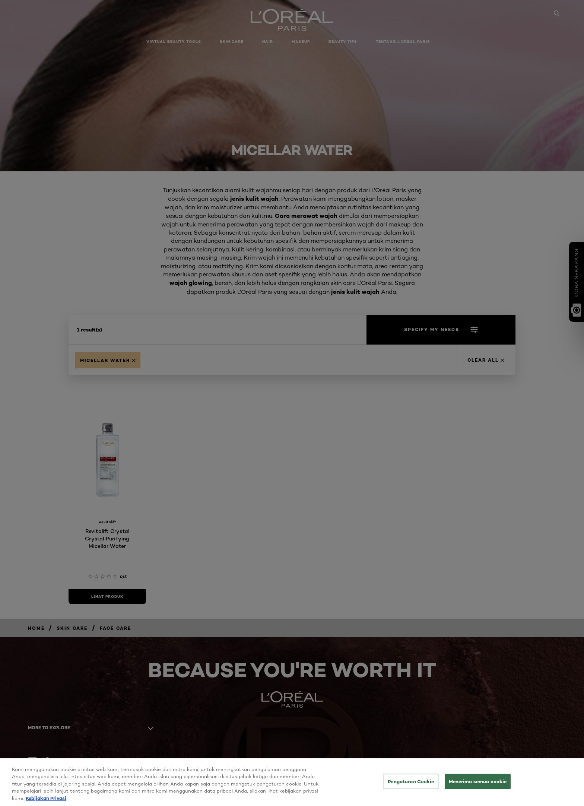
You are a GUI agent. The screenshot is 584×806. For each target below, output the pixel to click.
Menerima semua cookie (478, 785)
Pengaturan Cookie (411, 785)
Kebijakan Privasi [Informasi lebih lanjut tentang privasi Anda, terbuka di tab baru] (46, 803)
